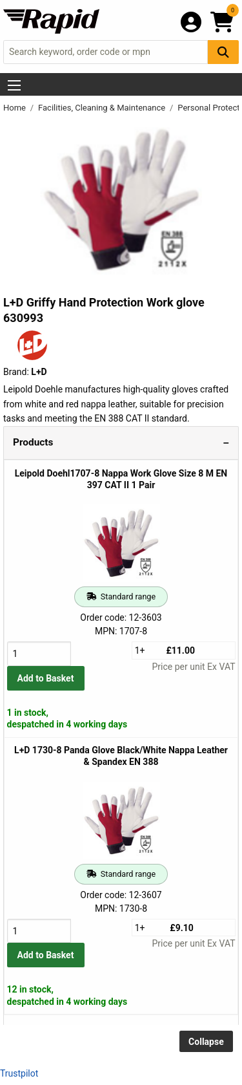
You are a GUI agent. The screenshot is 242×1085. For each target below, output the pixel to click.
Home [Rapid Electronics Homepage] (15, 108)
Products (33, 442)
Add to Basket (45, 678)
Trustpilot (19, 1073)
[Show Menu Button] (14, 85)
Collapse (206, 1042)
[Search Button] (223, 52)
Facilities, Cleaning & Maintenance (102, 108)
